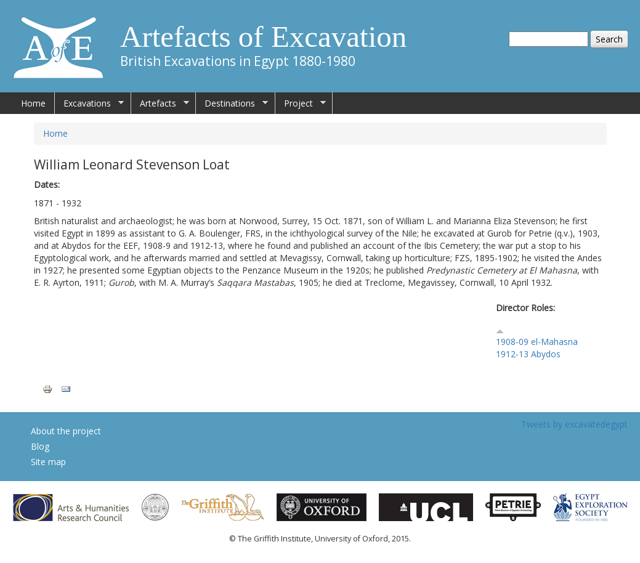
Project (300, 103)
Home (33, 103)
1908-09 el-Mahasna (537, 341)
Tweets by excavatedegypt (574, 424)
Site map (48, 462)
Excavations (89, 103)
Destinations (232, 103)
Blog (40, 446)
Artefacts (160, 103)
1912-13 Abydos (528, 354)
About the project (66, 431)
